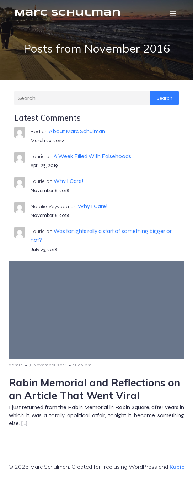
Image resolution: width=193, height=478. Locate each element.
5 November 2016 (48, 365)
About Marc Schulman (77, 131)
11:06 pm (82, 365)
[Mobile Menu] (173, 13)
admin (16, 365)
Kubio (177, 466)
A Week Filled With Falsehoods (92, 156)
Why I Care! (69, 181)
